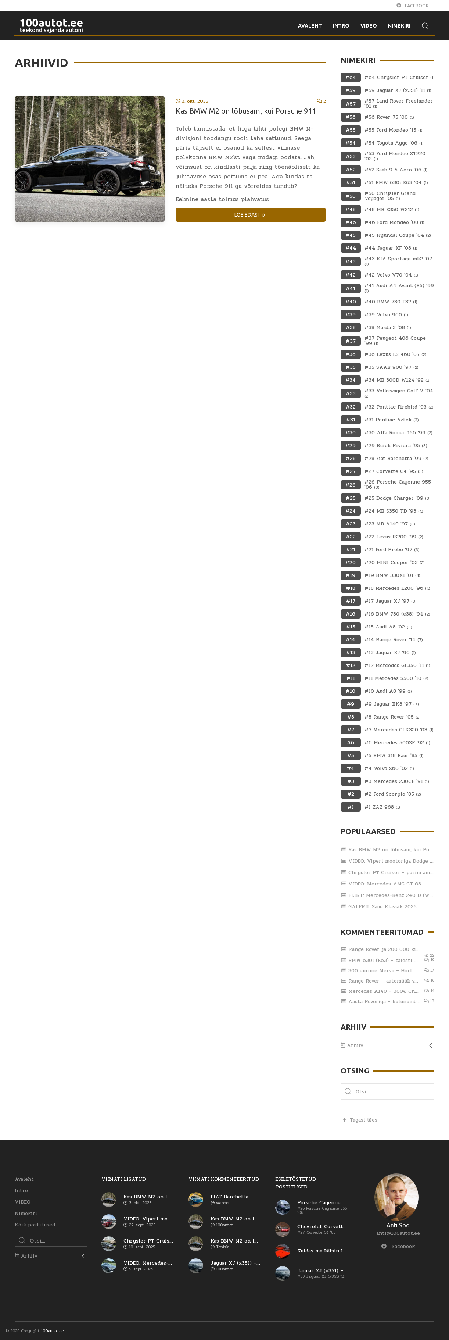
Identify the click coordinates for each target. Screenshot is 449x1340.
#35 (351, 367)
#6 (350, 742)
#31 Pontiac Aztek (391, 420)
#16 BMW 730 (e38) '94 (397, 614)
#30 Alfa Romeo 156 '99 (398, 432)
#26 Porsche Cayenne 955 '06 (397, 485)
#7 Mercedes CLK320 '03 (398, 730)
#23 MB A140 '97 (389, 524)
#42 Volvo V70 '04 (391, 275)
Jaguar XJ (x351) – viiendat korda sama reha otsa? (236, 1263)
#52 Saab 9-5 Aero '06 (395, 169)
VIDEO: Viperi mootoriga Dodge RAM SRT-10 (388, 861)
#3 (350, 781)
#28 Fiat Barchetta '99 (396, 458)
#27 (351, 471)
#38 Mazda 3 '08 (387, 327)
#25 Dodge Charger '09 (397, 498)
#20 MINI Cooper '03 (394, 562)
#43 (350, 261)
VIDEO (22, 1202)
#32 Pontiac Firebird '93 (398, 407)
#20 (350, 562)
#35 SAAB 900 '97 (391, 367)
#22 (351, 537)
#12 (350, 665)
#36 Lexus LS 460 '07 (395, 354)
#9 (350, 704)
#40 (350, 302)
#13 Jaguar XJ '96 (390, 652)
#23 (351, 524)
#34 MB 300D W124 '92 (397, 380)
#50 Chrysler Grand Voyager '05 (390, 196)
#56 (350, 117)
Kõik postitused (35, 1225)
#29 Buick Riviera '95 (395, 445)
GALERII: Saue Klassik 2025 (379, 906)
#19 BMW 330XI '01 (392, 575)
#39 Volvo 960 (386, 314)
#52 (351, 170)
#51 (350, 182)
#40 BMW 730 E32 (390, 301)
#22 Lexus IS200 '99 (393, 536)
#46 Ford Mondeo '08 (394, 222)
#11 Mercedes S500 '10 (396, 678)
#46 (350, 222)
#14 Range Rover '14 (393, 639)
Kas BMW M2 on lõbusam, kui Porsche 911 (246, 111)
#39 (350, 314)
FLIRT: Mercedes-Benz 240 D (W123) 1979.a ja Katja (388, 895)
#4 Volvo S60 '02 (389, 768)
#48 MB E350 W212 (391, 209)
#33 (351, 394)
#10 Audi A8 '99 (388, 691)
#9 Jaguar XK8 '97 (391, 704)
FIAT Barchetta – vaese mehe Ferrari (236, 1197)
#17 (350, 601)
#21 (350, 549)
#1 (351, 807)
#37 (351, 341)
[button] (348, 1091)
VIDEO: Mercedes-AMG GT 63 (381, 884)
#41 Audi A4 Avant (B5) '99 (399, 288)
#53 (351, 156)
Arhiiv (352, 1045)
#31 (350, 420)
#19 (350, 575)
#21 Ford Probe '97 (391, 549)
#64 (350, 77)
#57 (351, 104)
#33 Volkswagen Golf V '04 (398, 393)
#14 (350, 640)
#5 (350, 755)
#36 (350, 354)
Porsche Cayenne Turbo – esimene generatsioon (322, 1202)
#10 (350, 691)
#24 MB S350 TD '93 (393, 511)
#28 (351, 458)
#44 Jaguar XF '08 (390, 248)
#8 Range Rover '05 (392, 717)
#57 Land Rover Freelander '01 (398, 104)
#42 (350, 275)
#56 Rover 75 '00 (389, 117)
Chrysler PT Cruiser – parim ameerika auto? (388, 872)
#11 (350, 678)
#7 (350, 730)
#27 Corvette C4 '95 (393, 471)
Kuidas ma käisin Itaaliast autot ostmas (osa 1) (322, 1251)
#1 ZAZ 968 (382, 807)
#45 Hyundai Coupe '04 (397, 235)
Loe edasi (250, 215)
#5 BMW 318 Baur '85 (393, 755)
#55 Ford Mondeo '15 (393, 130)
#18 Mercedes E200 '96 (397, 588)
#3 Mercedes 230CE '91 (396, 781)
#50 (350, 196)
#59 (350, 90)
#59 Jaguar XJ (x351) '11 (397, 90)
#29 (350, 445)
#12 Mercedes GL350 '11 (397, 665)
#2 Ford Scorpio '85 (392, 794)
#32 (351, 407)
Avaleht (24, 1179)
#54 (350, 143)
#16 (350, 614)
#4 (350, 768)
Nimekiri (26, 1213)
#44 (350, 248)
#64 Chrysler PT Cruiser (399, 77)
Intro (21, 1190)
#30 (350, 432)
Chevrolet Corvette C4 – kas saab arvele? (322, 1226)
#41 (350, 288)
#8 (350, 717)
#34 (350, 380)
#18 (350, 588)
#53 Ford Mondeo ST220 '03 (394, 156)
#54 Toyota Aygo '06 (393, 143)
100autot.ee (52, 1331)
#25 (351, 498)
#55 (351, 130)
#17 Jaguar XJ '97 (390, 601)
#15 (350, 627)
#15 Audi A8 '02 (388, 627)
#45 (350, 235)
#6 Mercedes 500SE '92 (397, 742)
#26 (350, 485)
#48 (350, 209)
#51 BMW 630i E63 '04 (396, 182)
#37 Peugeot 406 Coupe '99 (395, 341)
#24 (350, 511)
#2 (350, 794)
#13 (350, 652)
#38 (351, 327)
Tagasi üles (359, 1120)
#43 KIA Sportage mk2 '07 (398, 261)
